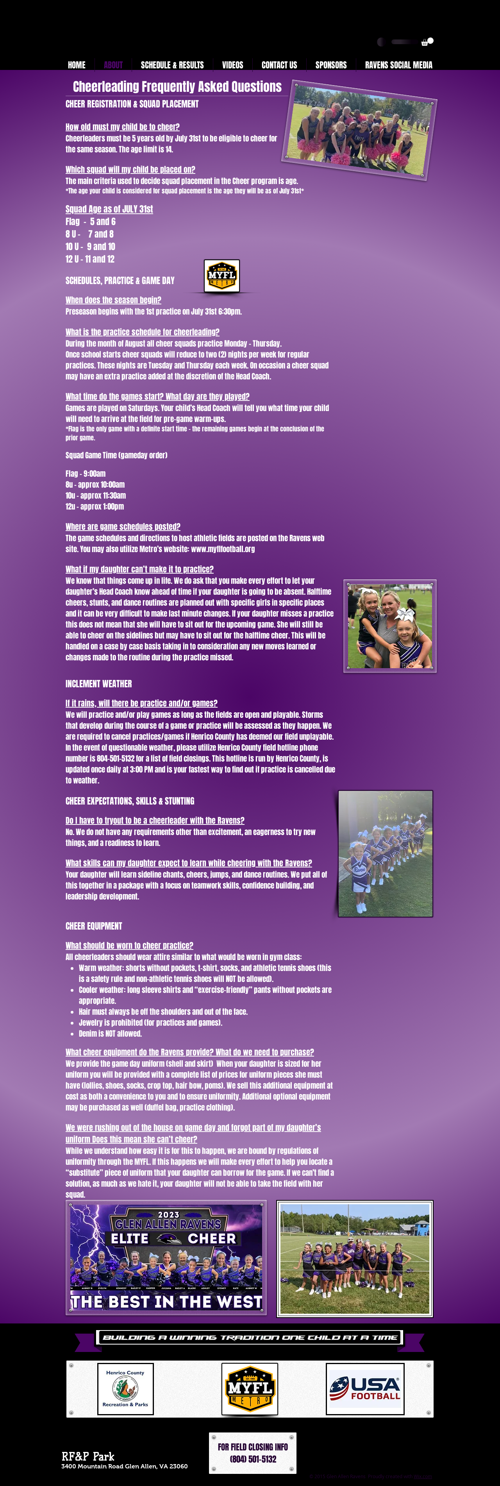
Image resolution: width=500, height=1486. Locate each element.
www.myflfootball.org (223, 549)
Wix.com (423, 1476)
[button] (427, 42)
